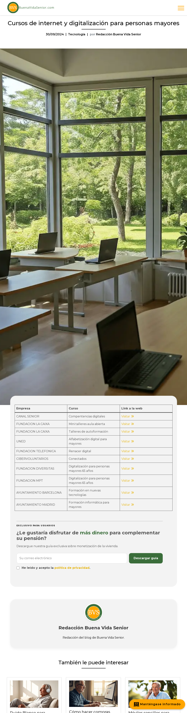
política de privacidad (72, 568)
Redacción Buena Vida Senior (118, 34)
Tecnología (76, 34)
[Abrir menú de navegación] (181, 8)
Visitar (125, 416)
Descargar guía (146, 558)
